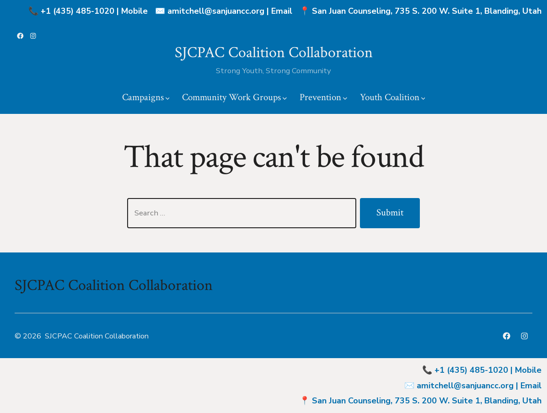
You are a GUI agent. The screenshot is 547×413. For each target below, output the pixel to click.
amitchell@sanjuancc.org (215, 10)
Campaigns (146, 97)
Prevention (323, 97)
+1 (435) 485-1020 (77, 10)
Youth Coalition (392, 97)
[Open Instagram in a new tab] (33, 36)
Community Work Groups (234, 97)
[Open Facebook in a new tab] (20, 36)
